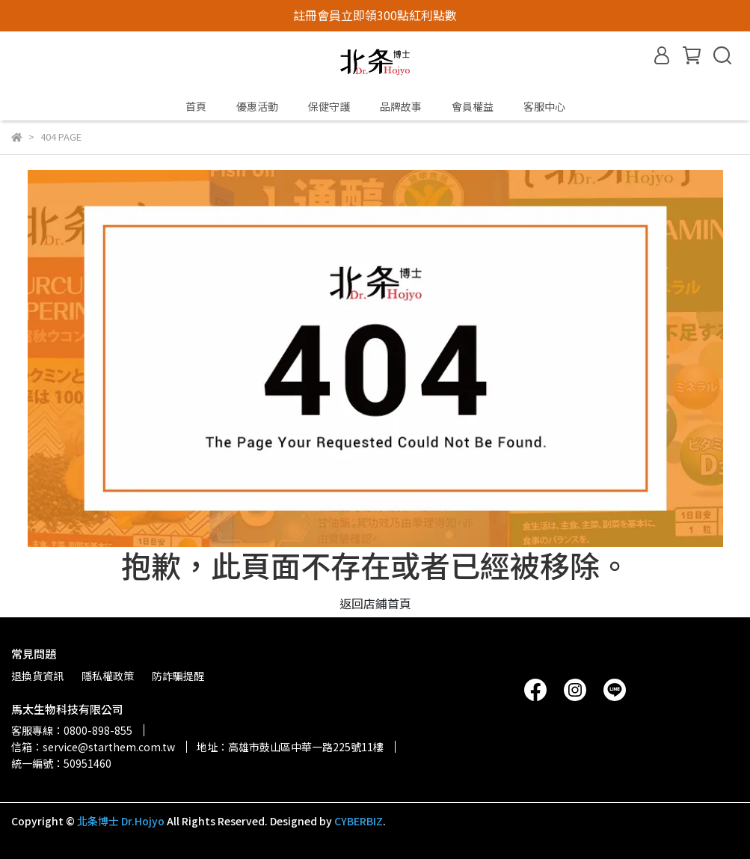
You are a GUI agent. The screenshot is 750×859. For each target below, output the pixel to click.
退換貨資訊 (37, 675)
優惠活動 (257, 106)
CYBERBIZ (358, 820)
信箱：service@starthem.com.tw (93, 746)
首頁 (195, 106)
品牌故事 (401, 106)
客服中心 (544, 106)
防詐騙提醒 (178, 675)
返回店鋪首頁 (375, 603)
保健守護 (329, 106)
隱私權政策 (108, 675)
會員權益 (473, 106)
